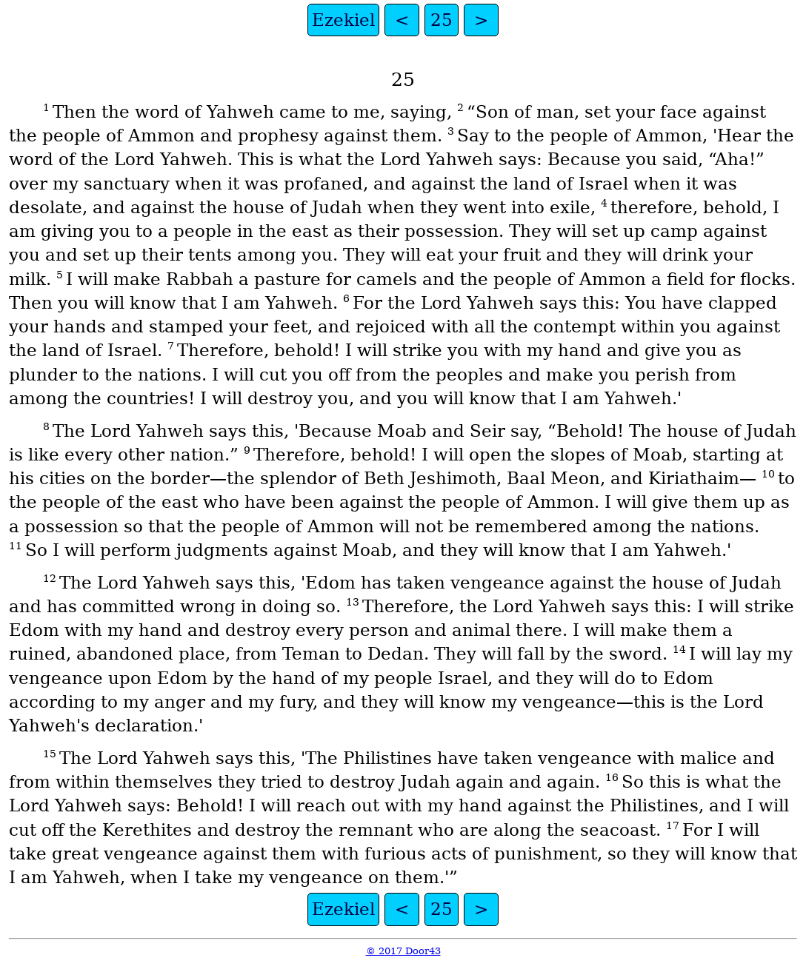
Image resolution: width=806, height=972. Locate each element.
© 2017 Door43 (403, 950)
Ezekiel (343, 20)
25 (441, 20)
